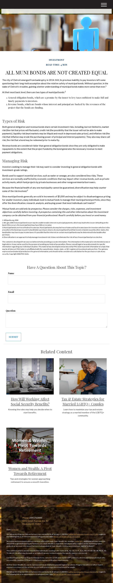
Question (10, 310)
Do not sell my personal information (66, 536)
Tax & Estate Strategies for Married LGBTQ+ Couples (83, 401)
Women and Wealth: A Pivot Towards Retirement (30, 471)
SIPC (81, 541)
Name (11, 273)
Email (11, 291)
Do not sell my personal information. (66, 574)
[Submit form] (13, 337)
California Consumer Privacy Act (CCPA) (83, 534)
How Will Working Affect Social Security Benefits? (30, 401)
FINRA (76, 541)
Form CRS (14, 529)
